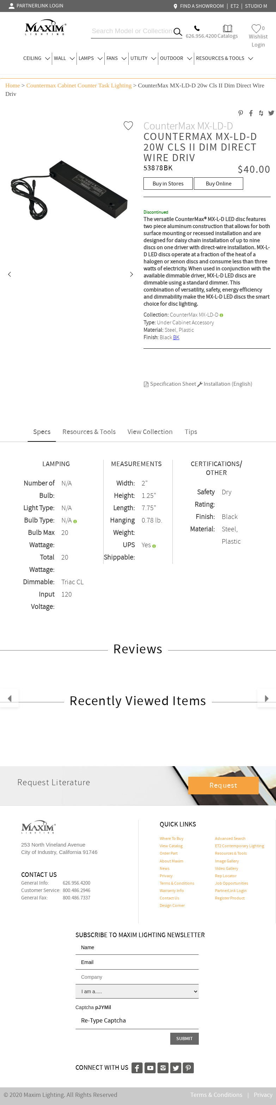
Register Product (230, 898)
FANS (116, 58)
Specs (41, 432)
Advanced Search (230, 839)
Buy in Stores (168, 184)
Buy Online (219, 184)
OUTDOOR (176, 58)
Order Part (169, 853)
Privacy (166, 876)
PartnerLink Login (231, 891)
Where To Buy (172, 839)
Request (223, 785)
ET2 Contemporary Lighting (239, 846)
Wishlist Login (258, 36)
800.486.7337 (76, 898)
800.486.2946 (76, 890)
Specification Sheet (169, 384)
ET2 (235, 6)
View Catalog (171, 846)
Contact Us (169, 898)
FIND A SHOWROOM (199, 6)
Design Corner (172, 906)
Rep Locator (226, 876)
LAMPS (91, 58)
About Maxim (171, 861)
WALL (64, 58)
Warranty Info (172, 891)
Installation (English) (224, 384)
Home (12, 85)
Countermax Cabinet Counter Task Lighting (79, 85)
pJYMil (103, 1007)
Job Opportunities (231, 883)
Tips (191, 432)
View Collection (150, 432)
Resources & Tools (89, 432)
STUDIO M (256, 6)
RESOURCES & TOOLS (224, 58)
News (165, 869)
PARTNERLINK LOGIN (36, 6)
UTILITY (143, 58)
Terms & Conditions (177, 883)
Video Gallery (226, 869)
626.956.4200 (76, 883)
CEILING (36, 58)
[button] (9, 275)
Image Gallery (227, 861)
